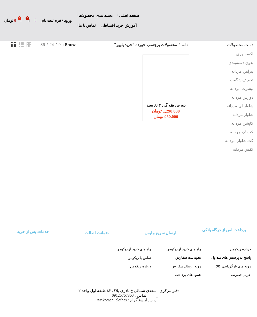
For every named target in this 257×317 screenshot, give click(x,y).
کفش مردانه (243, 149)
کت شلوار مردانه (239, 141)
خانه (185, 45)
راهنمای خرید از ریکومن (183, 249)
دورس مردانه (242, 97)
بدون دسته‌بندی (240, 62)
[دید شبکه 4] (13, 44)
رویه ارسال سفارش (186, 266)
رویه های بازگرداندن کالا (233, 266)
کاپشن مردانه (242, 123)
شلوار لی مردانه (240, 106)
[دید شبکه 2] (29, 44)
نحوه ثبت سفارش (188, 257)
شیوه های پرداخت (188, 275)
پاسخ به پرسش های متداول (231, 257)
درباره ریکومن (240, 249)
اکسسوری (244, 54)
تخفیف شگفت (241, 80)
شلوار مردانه (242, 115)
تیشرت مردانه (241, 88)
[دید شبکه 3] (21, 44)
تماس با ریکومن (139, 258)
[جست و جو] (35, 20)
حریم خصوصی (240, 275)
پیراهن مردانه (242, 71)
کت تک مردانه (241, 132)
